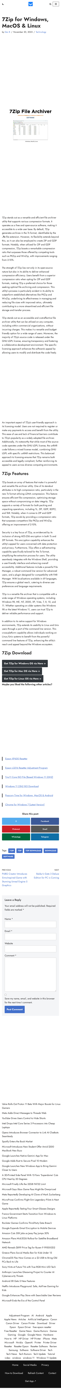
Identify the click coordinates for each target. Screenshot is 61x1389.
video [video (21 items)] (7, 1358)
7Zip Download (33, 850)
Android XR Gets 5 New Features (18, 1281)
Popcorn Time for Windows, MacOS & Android (29, 795)
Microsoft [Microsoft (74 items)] (9, 1342)
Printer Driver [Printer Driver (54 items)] (49, 1342)
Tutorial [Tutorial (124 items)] (51, 1354)
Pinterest (16, 829)
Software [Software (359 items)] (24, 1350)
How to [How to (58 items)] (8, 1338)
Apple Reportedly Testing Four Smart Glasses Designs (28, 1208)
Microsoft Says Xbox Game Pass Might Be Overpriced (29, 1189)
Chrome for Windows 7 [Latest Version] (24, 804)
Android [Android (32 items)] (40, 1315)
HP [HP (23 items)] (15, 1338)
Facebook (45, 821)
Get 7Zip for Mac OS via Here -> (22, 671)
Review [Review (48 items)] (53, 1346)
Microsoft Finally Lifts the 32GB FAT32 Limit (24, 1184)
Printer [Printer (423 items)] (38, 1342)
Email (45, 829)
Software (8, 856)
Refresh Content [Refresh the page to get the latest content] (36, 1373)
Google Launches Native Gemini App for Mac (25, 1156)
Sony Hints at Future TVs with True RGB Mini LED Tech (29, 1267)
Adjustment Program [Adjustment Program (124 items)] (19, 1315)
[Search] (50, 4)
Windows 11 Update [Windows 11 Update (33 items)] (46, 1358)
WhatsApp (16, 836)
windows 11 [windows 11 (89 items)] (28, 1358)
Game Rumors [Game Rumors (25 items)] (41, 1331)
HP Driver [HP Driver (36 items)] (24, 1338)
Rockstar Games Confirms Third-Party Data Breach (27, 1223)
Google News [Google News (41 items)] (34, 1335)
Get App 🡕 (30, 1381)
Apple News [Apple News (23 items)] (10, 1319)
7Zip (19, 850)
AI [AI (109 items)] (33, 1315)
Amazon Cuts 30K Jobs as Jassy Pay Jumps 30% (25, 1233)
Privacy (45, 1365)
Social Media (30, 1365)
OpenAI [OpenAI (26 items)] (29, 1342)
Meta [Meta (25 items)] (54, 1338)
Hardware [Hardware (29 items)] (48, 1335)
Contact (52, 1373)
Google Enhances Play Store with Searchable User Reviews (31, 1295)
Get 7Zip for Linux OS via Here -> (22, 678)
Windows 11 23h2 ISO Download (22, 786)
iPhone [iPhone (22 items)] (46, 1338)
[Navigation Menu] (56, 4)
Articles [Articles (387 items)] (22, 1319)
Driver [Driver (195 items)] (52, 1323)
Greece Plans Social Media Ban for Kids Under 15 (27, 1252)
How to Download (14, 1373)
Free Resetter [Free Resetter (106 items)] (10, 1331)
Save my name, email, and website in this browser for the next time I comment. (30, 1000)
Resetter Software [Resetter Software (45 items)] (39, 1346)
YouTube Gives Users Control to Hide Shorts (24, 1118)
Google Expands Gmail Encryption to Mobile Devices (29, 1228)
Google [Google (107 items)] (21, 1335)
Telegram (45, 836)
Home (15, 1365)
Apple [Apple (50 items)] (49, 1315)
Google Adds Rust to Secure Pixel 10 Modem (24, 1161)
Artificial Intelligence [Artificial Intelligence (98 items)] (38, 1319)
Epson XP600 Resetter (16, 758)
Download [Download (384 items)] (42, 1323)
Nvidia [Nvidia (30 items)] (19, 1342)
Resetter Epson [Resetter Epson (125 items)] (21, 1346)
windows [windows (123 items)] (16, 1358)
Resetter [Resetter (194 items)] (8, 1346)
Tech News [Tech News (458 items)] (11, 1354)
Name (9, 919)
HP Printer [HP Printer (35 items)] (36, 1338)
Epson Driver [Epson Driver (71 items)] (24, 1327)
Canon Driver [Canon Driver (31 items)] (12, 1323)
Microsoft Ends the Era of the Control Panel (23, 1300)
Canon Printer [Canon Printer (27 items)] (28, 1323)
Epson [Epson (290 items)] (13, 1327)
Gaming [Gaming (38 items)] (12, 1335)
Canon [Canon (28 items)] (53, 1319)
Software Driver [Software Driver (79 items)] (38, 1350)
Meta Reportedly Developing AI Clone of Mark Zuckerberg (31, 1194)
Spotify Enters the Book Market (17, 1141)
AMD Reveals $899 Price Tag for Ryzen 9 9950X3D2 (28, 1247)
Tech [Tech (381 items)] (50, 1350)
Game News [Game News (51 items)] (25, 1331)
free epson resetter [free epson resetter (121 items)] (42, 1327)
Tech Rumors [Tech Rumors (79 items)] (25, 1354)
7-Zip (12, 850)
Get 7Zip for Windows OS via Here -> (25, 663)
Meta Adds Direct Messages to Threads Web (24, 1113)
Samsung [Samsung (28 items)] (13, 1350)
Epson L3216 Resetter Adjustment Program (26, 768)
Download (50, 850)
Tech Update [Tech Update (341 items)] (40, 1354)
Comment (10, 955)
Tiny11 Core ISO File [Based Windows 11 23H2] (29, 777)
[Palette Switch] (3, 4)
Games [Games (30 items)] (53, 1331)
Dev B (7, 32)
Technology (41, 32)
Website (9, 943)
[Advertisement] (30, 67)
